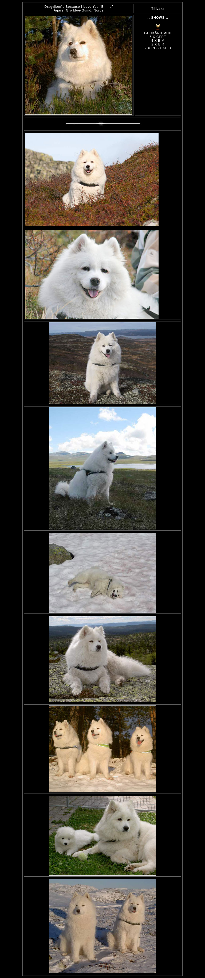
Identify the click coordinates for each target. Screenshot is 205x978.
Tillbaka (157, 8)
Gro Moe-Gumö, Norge (85, 10)
